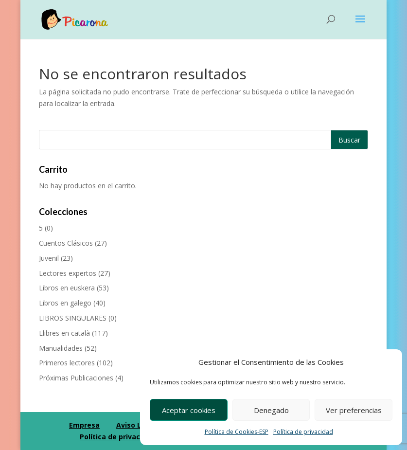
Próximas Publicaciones (76, 377)
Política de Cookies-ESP (236, 432)
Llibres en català (64, 333)
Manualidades (61, 348)
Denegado (271, 410)
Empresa (84, 425)
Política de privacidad (303, 432)
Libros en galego (65, 302)
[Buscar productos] (204, 139)
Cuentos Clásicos (66, 243)
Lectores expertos (67, 273)
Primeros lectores (67, 362)
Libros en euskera (67, 287)
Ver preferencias (354, 410)
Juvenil (49, 258)
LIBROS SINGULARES (72, 318)
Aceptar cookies (188, 410)
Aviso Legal (136, 425)
